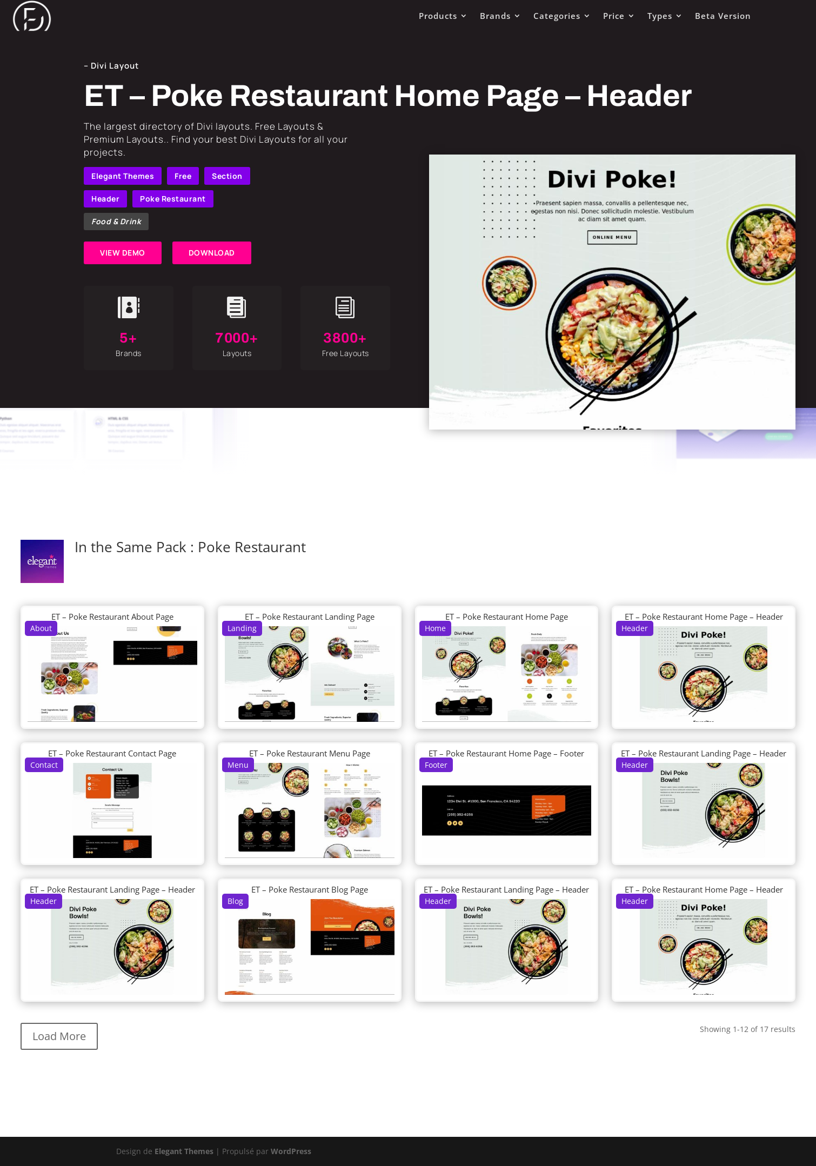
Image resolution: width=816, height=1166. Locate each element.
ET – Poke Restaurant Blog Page (309, 889)
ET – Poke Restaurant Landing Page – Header (703, 753)
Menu (238, 765)
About (41, 628)
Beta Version (723, 15)
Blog (235, 901)
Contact (44, 765)
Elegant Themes (122, 176)
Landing (242, 628)
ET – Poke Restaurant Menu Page (309, 753)
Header (105, 198)
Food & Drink (116, 221)
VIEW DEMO (122, 252)
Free (183, 176)
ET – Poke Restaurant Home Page (506, 616)
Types (659, 15)
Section (227, 176)
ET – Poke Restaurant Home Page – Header (704, 616)
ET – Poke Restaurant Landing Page (309, 616)
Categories (556, 15)
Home (435, 628)
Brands (495, 15)
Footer (436, 765)
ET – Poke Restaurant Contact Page (112, 753)
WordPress (291, 1151)
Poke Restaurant (173, 198)
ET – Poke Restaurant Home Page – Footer (506, 753)
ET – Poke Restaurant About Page (112, 616)
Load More (59, 1036)
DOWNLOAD (212, 252)
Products (438, 15)
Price (614, 15)
